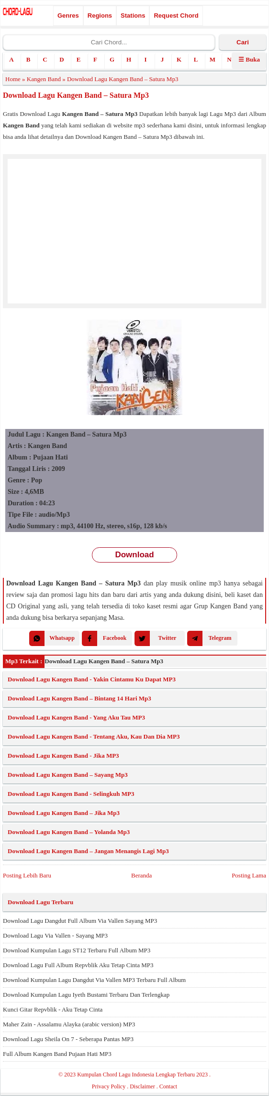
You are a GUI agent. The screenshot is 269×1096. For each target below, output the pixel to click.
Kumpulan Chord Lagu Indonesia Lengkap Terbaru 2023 (142, 1074)
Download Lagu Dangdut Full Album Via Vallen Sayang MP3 (80, 920)
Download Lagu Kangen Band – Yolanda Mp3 (69, 831)
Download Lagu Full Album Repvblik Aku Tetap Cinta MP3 (78, 965)
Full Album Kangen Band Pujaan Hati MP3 (57, 1053)
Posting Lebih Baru (27, 875)
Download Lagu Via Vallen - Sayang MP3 (55, 935)
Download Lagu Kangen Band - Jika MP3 (63, 755)
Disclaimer (142, 1086)
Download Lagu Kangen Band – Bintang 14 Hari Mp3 (79, 698)
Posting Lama (249, 875)
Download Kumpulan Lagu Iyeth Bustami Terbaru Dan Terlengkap (86, 994)
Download (134, 554)
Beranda (141, 875)
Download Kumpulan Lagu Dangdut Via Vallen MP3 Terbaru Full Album (94, 979)
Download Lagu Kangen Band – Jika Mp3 (64, 812)
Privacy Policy (108, 1086)
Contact (168, 1086)
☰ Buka (249, 59)
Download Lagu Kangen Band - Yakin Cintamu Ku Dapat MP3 (92, 679)
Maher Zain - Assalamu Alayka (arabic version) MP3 (69, 1024)
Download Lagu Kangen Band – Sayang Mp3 (68, 774)
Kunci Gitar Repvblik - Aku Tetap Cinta (52, 1009)
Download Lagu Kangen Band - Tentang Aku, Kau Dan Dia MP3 (93, 736)
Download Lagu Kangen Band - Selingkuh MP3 (71, 793)
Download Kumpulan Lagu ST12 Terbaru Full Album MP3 (76, 950)
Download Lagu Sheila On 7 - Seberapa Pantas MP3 (68, 1039)
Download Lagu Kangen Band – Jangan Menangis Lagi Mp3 (88, 851)
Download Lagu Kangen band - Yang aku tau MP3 (76, 717)
